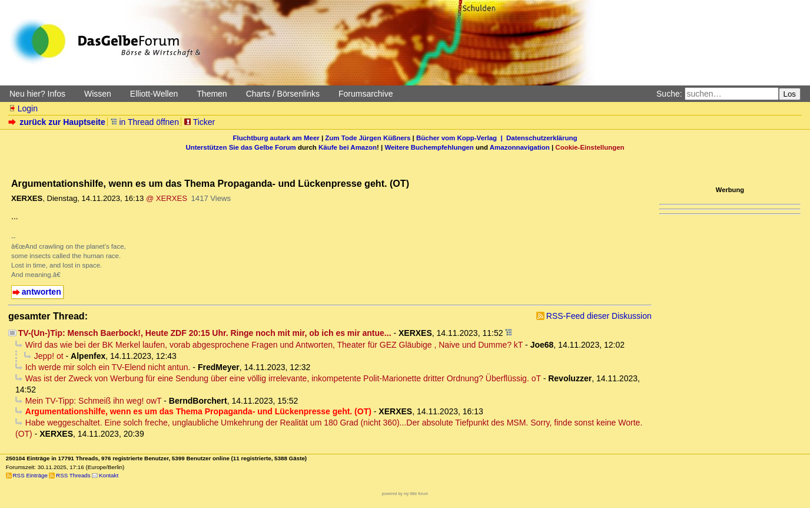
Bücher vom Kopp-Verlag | (461, 137)
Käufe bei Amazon (347, 147)
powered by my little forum (405, 493)
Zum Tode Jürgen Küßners (367, 137)
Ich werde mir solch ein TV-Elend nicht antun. (108, 367)
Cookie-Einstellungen (589, 147)
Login (23, 108)
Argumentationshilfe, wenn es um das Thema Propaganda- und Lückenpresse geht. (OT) (198, 411)
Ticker (199, 122)
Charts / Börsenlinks (283, 93)
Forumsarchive (365, 93)
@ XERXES (166, 198)
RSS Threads (73, 475)
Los (790, 94)
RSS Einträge (30, 475)
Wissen (97, 93)
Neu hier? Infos (37, 93)
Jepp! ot (49, 356)
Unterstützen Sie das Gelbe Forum (240, 147)
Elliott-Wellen (154, 93)
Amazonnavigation (520, 147)
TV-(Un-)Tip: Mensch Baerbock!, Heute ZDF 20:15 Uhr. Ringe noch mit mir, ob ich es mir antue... (204, 333)
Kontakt (108, 475)
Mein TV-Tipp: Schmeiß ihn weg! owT (93, 400)
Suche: (669, 93)
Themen (212, 93)
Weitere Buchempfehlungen (428, 147)
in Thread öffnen (144, 122)
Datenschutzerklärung (541, 137)
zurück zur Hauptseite (58, 122)
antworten (41, 291)
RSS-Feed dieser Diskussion (599, 316)
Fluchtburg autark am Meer (276, 137)
